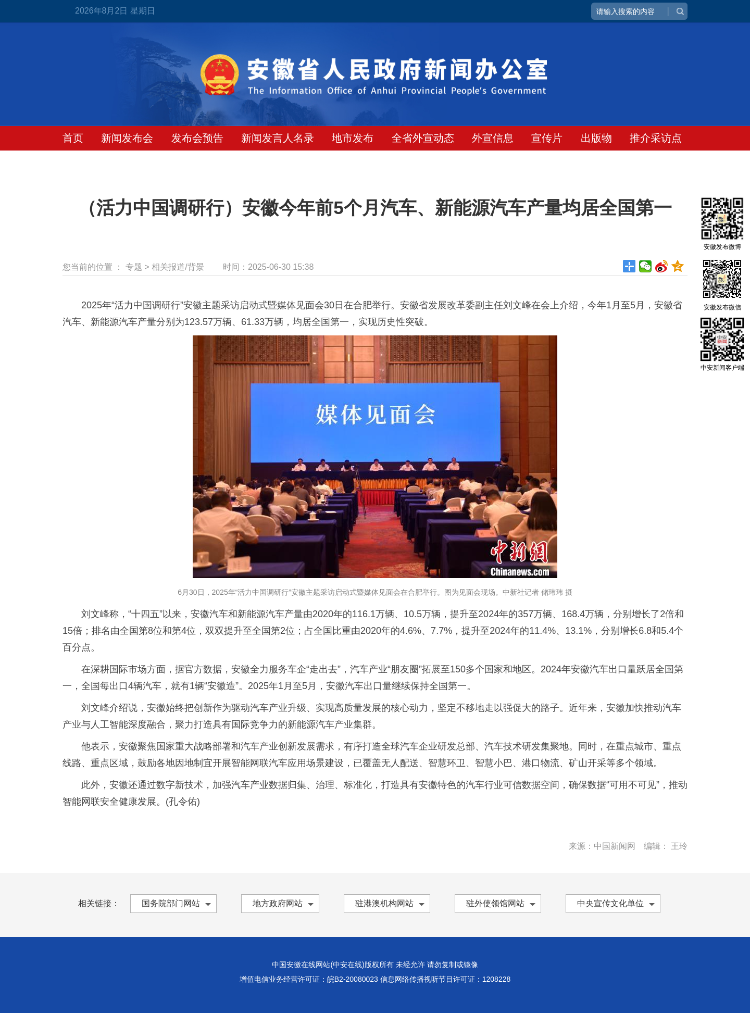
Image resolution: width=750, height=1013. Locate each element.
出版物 (596, 138)
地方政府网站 (278, 903)
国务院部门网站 (171, 903)
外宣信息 (493, 138)
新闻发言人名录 (277, 138)
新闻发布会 (127, 138)
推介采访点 (656, 138)
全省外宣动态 (423, 138)
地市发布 (352, 138)
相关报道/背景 (178, 266)
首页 (73, 138)
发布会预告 (197, 138)
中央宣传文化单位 (610, 903)
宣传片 (546, 138)
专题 (134, 266)
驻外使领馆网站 (495, 903)
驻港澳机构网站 (384, 903)
